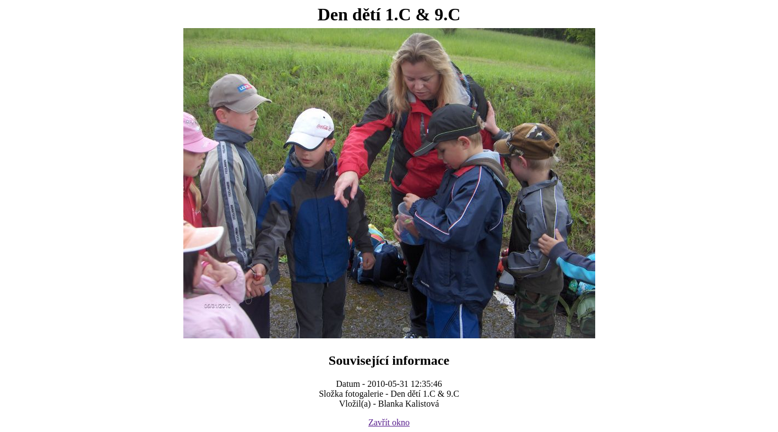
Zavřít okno (389, 422)
